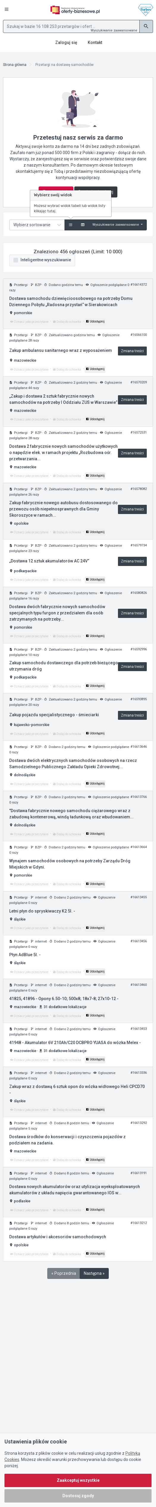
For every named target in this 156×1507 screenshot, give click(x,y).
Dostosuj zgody (78, 1495)
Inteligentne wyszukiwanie (46, 259)
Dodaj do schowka (67, 321)
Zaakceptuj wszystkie (78, 1480)
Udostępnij (95, 321)
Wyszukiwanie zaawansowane (114, 30)
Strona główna (14, 65)
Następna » (94, 1273)
